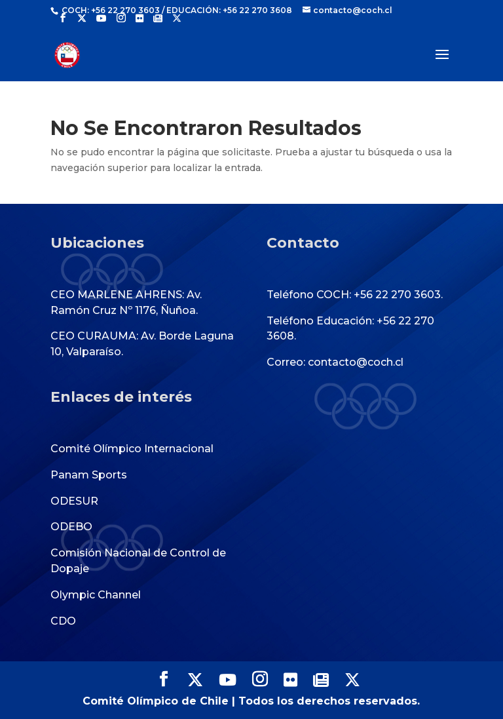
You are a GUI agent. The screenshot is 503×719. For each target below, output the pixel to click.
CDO (63, 621)
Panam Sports (88, 475)
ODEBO (71, 526)
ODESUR (74, 501)
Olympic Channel (95, 595)
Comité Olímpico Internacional (132, 448)
